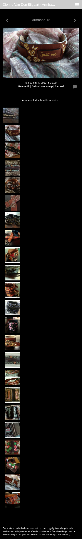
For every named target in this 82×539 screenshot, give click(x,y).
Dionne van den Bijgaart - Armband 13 (31, 4)
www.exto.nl (35, 528)
